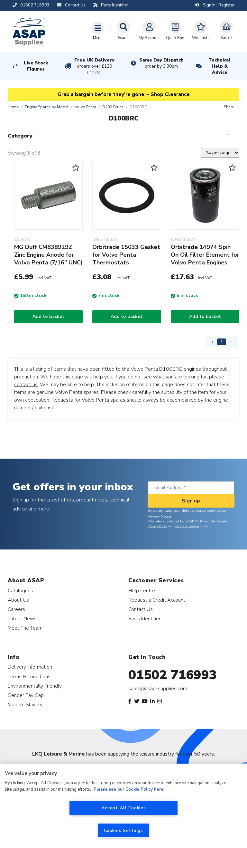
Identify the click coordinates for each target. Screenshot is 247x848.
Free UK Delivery (94, 66)
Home (13, 107)
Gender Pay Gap (26, 695)
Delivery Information (30, 666)
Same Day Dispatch (161, 63)
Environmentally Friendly (35, 685)
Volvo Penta (85, 107)
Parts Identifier (144, 618)
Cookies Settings (123, 830)
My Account (149, 30)
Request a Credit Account (156, 599)
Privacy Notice (159, 516)
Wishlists (201, 30)
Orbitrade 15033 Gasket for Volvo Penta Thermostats (126, 254)
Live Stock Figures (36, 66)
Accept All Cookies (123, 808)
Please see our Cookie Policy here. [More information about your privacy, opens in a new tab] (129, 789)
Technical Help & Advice (219, 66)
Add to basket (48, 316)
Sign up (191, 500)
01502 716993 (172, 675)
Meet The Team (25, 627)
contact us (26, 384)
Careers (16, 609)
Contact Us (140, 609)
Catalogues (20, 590)
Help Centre (141, 590)
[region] (123, 806)
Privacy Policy (157, 526)
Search (123, 30)
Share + (230, 107)
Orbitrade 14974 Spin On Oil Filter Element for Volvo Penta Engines (205, 254)
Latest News (22, 618)
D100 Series (113, 107)
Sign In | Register (214, 5)
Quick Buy (175, 30)
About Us (18, 599)
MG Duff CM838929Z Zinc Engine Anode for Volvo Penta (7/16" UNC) (48, 254)
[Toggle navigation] (98, 30)
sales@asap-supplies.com (157, 688)
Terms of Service (187, 526)
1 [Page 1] (221, 342)
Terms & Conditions (29, 676)
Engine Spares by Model (47, 107)
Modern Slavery (25, 704)
